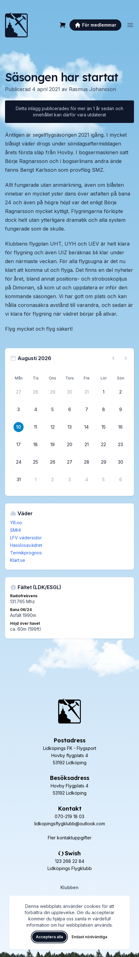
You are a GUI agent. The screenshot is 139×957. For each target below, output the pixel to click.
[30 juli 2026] (69, 392)
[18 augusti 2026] (36, 445)
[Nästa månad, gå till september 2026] (126, 358)
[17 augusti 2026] (19, 445)
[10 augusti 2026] (19, 427)
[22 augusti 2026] (103, 445)
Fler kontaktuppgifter (70, 837)
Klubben (69, 887)
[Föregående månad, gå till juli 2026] (113, 358)
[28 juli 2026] (36, 392)
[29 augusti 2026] (103, 462)
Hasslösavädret (26, 545)
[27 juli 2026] (19, 392)
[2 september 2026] (52, 480)
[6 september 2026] (120, 480)
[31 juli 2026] (86, 392)
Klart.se (17, 560)
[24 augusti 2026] (19, 462)
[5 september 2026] (103, 480)
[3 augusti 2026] (19, 410)
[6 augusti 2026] (69, 410)
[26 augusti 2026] (52, 462)
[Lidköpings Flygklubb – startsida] (16, 25)
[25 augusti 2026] (36, 462)
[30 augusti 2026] (120, 462)
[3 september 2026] (69, 480)
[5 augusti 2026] (52, 410)
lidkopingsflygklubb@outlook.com (69, 823)
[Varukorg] (62, 25)
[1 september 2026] (36, 480)
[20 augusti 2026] (69, 445)
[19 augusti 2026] (52, 445)
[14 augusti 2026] (86, 427)
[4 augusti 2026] (36, 410)
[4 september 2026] (86, 480)
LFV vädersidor (26, 537)
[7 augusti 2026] (86, 410)
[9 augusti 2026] (120, 410)
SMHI (15, 530)
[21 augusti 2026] (86, 445)
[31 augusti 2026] (19, 480)
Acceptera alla (49, 936)
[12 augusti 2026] (52, 427)
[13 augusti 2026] (69, 427)
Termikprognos (26, 552)
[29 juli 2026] (52, 392)
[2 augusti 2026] (120, 392)
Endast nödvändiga (89, 936)
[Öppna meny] (130, 25)
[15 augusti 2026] (103, 427)
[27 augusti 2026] (69, 462)
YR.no (16, 522)
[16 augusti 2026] (120, 427)
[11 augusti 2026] (36, 427)
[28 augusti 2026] (86, 462)
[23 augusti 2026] (120, 445)
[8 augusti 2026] (103, 410)
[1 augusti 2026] (103, 392)
